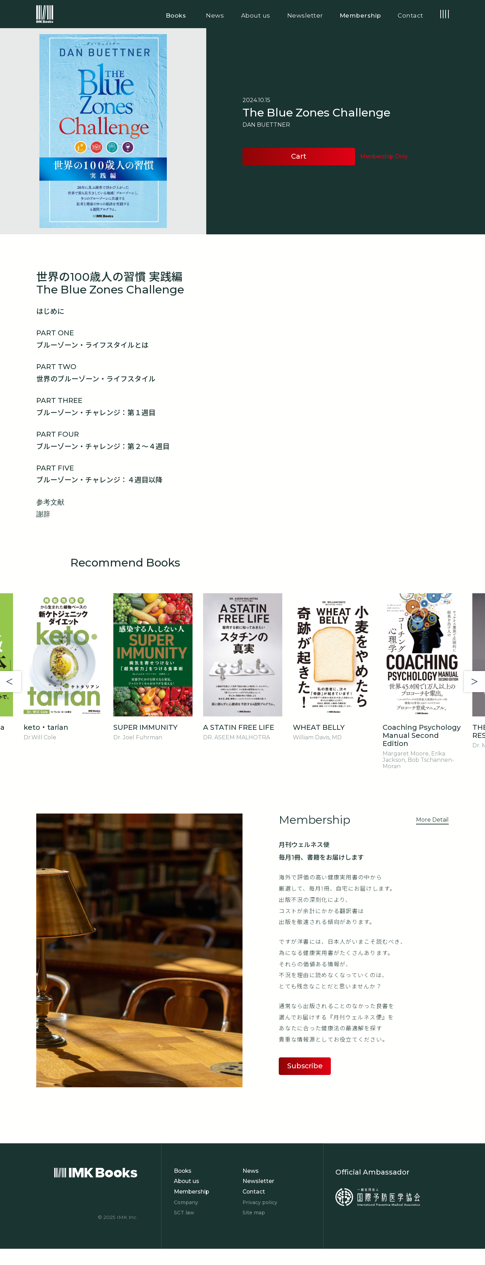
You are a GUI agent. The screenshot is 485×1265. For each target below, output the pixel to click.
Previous (10, 681)
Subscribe (305, 1066)
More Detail (432, 819)
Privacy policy (259, 1202)
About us (186, 1181)
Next (474, 681)
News (250, 1171)
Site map (253, 1212)
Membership (191, 1191)
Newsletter (258, 1181)
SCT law (184, 1212)
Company (186, 1202)
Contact (253, 1191)
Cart (298, 156)
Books (183, 1171)
